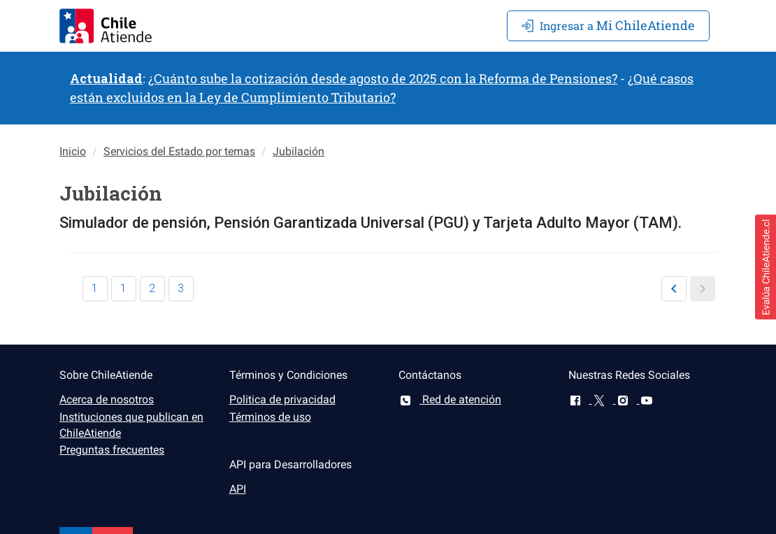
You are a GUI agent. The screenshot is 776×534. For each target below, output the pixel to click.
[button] (674, 288)
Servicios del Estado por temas (179, 151)
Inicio (72, 151)
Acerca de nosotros (106, 399)
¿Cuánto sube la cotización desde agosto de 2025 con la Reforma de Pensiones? (382, 78)
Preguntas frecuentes (111, 449)
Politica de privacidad (282, 399)
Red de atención (449, 399)
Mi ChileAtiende (608, 25)
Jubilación (298, 151)
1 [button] (95, 288)
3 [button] (181, 288)
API (237, 489)
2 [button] (152, 288)
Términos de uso (270, 417)
